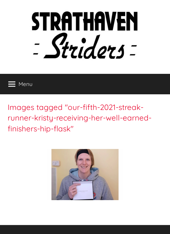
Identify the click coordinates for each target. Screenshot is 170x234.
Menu (20, 84)
